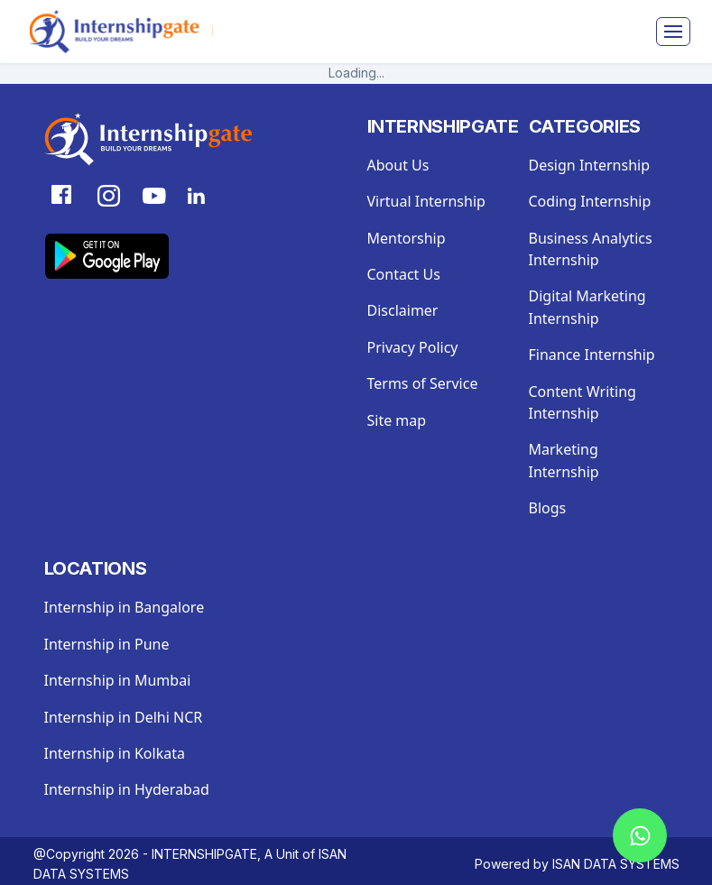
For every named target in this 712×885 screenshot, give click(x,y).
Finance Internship (592, 354)
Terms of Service (422, 383)
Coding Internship (590, 201)
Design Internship (590, 165)
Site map (397, 420)
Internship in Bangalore (124, 607)
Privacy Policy (412, 347)
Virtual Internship (426, 201)
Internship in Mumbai (117, 680)
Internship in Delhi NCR (123, 717)
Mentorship (406, 238)
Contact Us (403, 274)
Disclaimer (403, 310)
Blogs (548, 508)
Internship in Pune (107, 644)
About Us (398, 165)
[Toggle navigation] (673, 31)
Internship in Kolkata (114, 753)
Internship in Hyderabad (126, 789)
